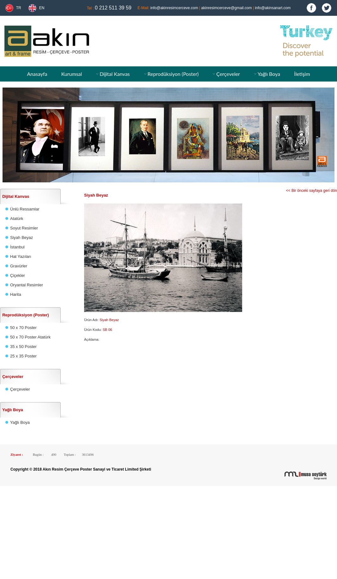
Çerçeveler (228, 74)
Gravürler (18, 266)
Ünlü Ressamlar (24, 209)
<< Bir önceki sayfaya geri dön (311, 190)
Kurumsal (71, 74)
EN (42, 8)
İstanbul (17, 247)
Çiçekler (17, 275)
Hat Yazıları (20, 256)
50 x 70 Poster (23, 327)
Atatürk (16, 218)
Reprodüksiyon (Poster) (173, 74)
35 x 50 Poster (23, 346)
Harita (15, 294)
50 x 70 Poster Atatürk (30, 337)
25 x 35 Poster (23, 356)
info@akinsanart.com (273, 8)
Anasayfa (37, 74)
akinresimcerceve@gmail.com (226, 8)
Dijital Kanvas (115, 74)
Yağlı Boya (269, 74)
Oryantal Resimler (26, 285)
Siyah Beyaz (21, 237)
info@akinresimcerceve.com (174, 8)
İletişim (302, 74)
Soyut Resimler (24, 228)
